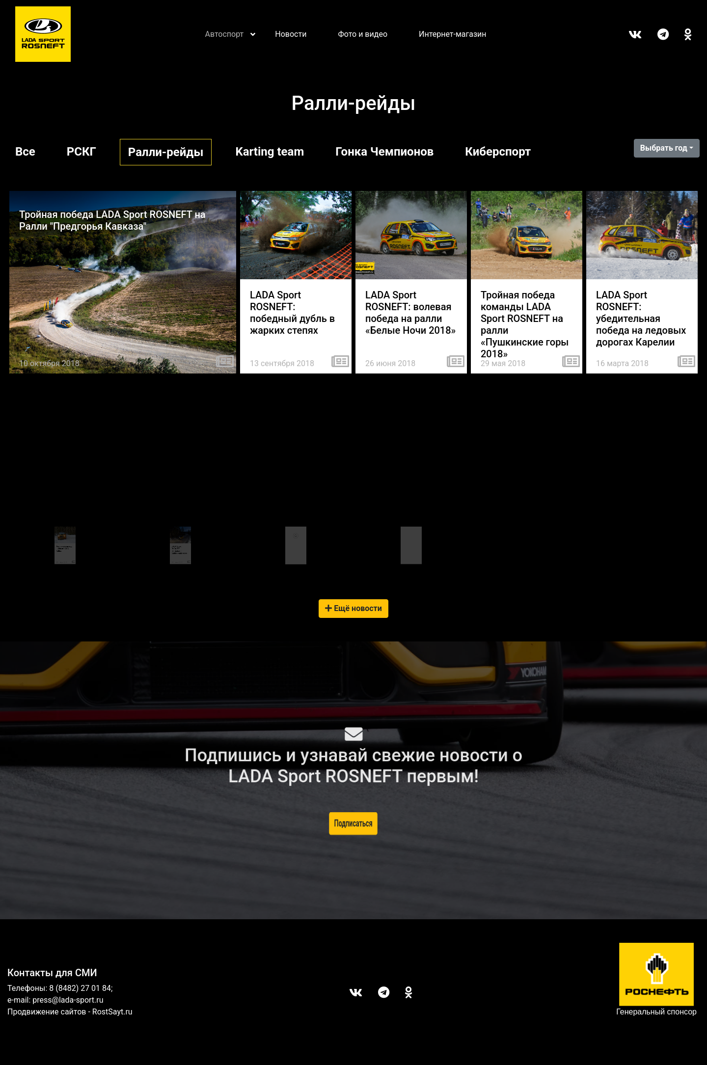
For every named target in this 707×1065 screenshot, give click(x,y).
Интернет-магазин (453, 34)
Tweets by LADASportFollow (411, 521)
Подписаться (354, 823)
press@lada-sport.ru (67, 1000)
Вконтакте (627, 34)
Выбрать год (663, 148)
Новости (290, 34)
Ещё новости (353, 608)
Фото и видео (362, 34)
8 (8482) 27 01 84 (80, 988)
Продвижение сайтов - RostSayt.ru (70, 1011)
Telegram (655, 34)
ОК (680, 34)
